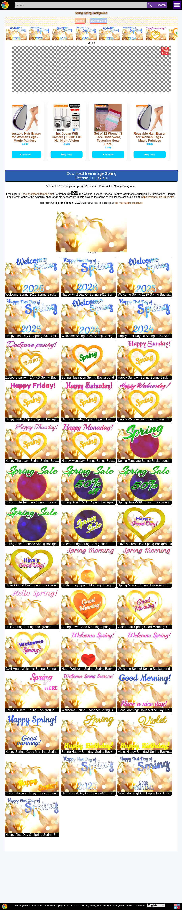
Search (161, 5)
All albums (140, 905)
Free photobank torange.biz (37, 253)
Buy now (26, 213)
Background (98, 20)
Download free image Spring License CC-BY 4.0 (91, 235)
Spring (80, 20)
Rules (129, 905)
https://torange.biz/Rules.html (157, 256)
